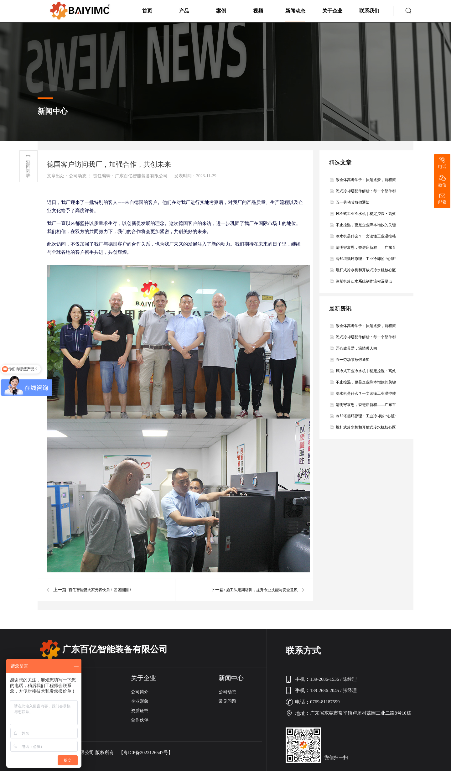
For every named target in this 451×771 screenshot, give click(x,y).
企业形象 (139, 701)
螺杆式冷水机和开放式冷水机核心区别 (366, 272)
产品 (184, 10)
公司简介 (139, 692)
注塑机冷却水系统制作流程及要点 (364, 281)
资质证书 (139, 710)
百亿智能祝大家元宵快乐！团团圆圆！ (100, 590)
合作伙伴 (139, 720)
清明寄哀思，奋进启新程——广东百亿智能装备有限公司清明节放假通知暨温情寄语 (366, 249)
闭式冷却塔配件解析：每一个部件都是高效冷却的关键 (366, 193)
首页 (147, 10)
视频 (258, 10)
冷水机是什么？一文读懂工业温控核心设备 (366, 238)
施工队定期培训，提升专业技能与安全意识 (262, 590)
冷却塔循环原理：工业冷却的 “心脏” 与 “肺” (366, 260)
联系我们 (369, 10)
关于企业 (332, 10)
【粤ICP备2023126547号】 (146, 752)
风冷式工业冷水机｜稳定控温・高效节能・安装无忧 (366, 215)
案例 (221, 10)
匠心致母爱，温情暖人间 (356, 348)
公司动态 (227, 692)
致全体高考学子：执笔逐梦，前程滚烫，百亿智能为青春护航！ (366, 181)
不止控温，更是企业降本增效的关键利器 (366, 227)
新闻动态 (295, 10)
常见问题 (227, 701)
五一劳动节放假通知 (353, 202)
